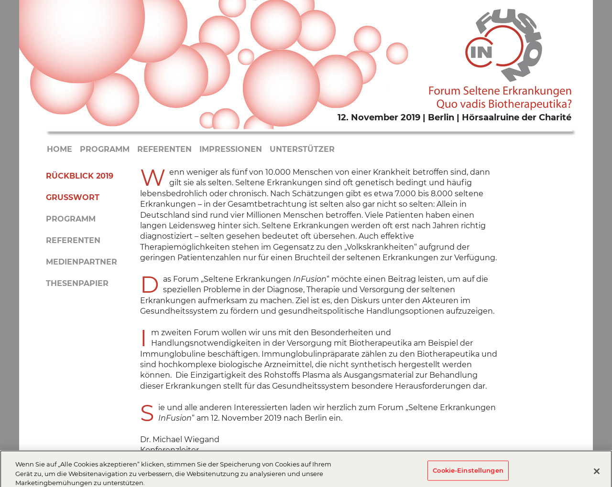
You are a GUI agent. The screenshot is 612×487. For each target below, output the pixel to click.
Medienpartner (81, 261)
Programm (105, 149)
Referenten (164, 149)
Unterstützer (302, 149)
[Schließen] (596, 473)
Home (59, 149)
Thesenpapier (77, 283)
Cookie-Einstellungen (468, 472)
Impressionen (230, 149)
